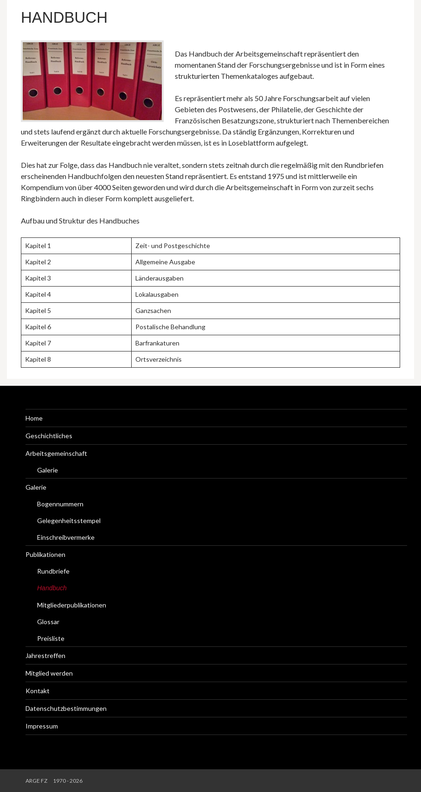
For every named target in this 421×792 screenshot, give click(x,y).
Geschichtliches (49, 436)
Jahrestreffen (45, 655)
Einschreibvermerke (66, 537)
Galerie (47, 470)
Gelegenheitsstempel (69, 520)
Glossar (48, 622)
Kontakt (38, 691)
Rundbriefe (53, 571)
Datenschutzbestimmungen (66, 708)
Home (34, 418)
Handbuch (64, 17)
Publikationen (45, 554)
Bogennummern (60, 504)
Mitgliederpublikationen (71, 605)
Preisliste (50, 638)
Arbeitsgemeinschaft (56, 453)
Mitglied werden (49, 673)
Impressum (42, 726)
